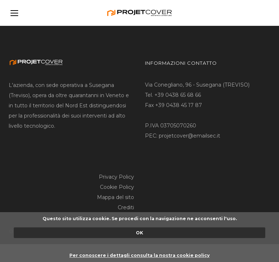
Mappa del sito (115, 197)
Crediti (126, 207)
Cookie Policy (117, 187)
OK (139, 232)
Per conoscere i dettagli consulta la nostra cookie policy (139, 255)
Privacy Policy (116, 177)
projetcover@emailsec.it (189, 135)
